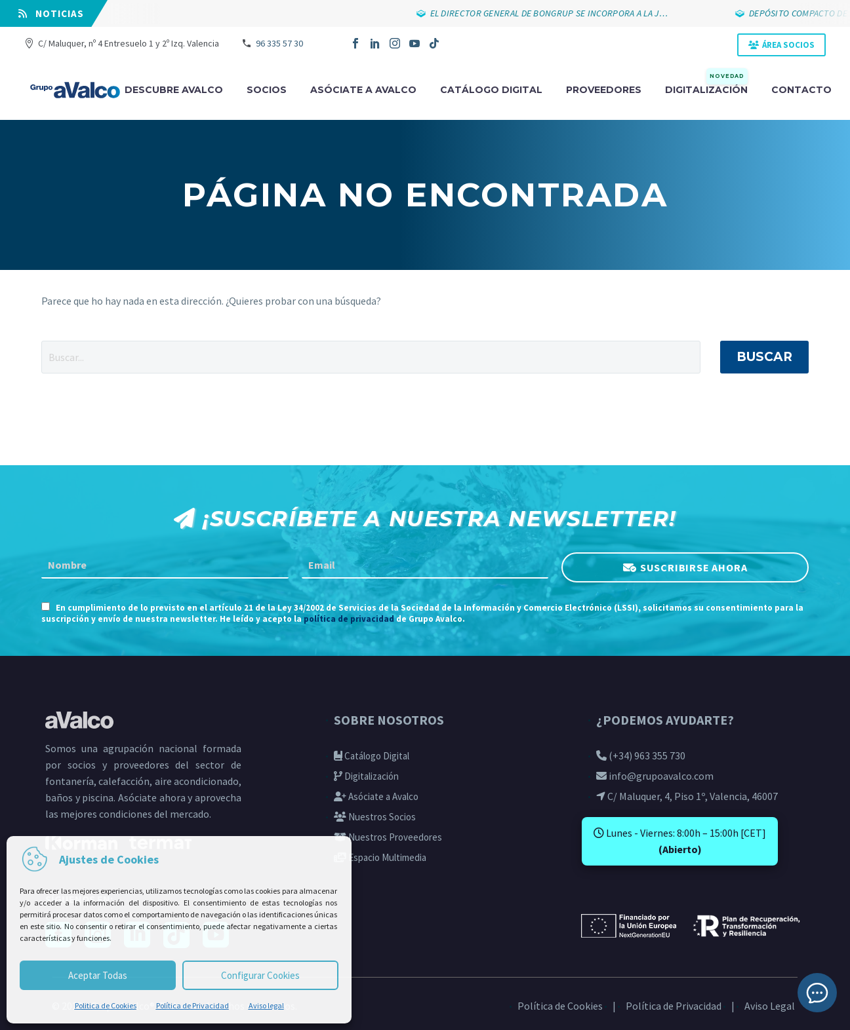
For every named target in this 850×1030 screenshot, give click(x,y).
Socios (267, 90)
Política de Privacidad (192, 1005)
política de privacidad (349, 618)
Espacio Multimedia (380, 857)
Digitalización (706, 89)
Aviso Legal (769, 1005)
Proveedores (603, 90)
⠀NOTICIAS (51, 13)
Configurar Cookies (260, 975)
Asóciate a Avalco (376, 796)
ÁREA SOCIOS (788, 44)
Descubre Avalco (174, 90)
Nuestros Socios (375, 817)
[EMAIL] (425, 565)
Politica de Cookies (105, 1005)
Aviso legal (266, 1005)
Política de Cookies (560, 1005)
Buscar (764, 356)
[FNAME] (165, 565)
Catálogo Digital (371, 756)
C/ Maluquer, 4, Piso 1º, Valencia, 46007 (687, 796)
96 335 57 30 (279, 43)
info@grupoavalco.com (655, 775)
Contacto (801, 90)
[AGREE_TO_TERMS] (45, 606)
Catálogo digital (491, 90)
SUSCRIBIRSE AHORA (694, 567)
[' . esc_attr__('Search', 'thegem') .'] (370, 357)
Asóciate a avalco (363, 90)
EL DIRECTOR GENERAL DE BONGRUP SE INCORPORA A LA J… (549, 13)
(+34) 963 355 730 (640, 755)
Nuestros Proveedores (388, 837)
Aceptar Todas (97, 975)
